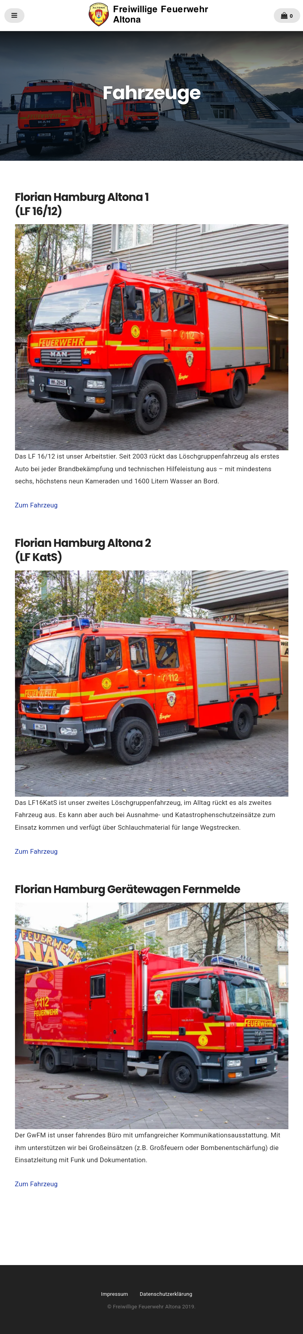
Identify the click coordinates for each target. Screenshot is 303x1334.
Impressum (114, 1294)
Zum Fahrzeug (36, 505)
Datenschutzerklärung (166, 1294)
